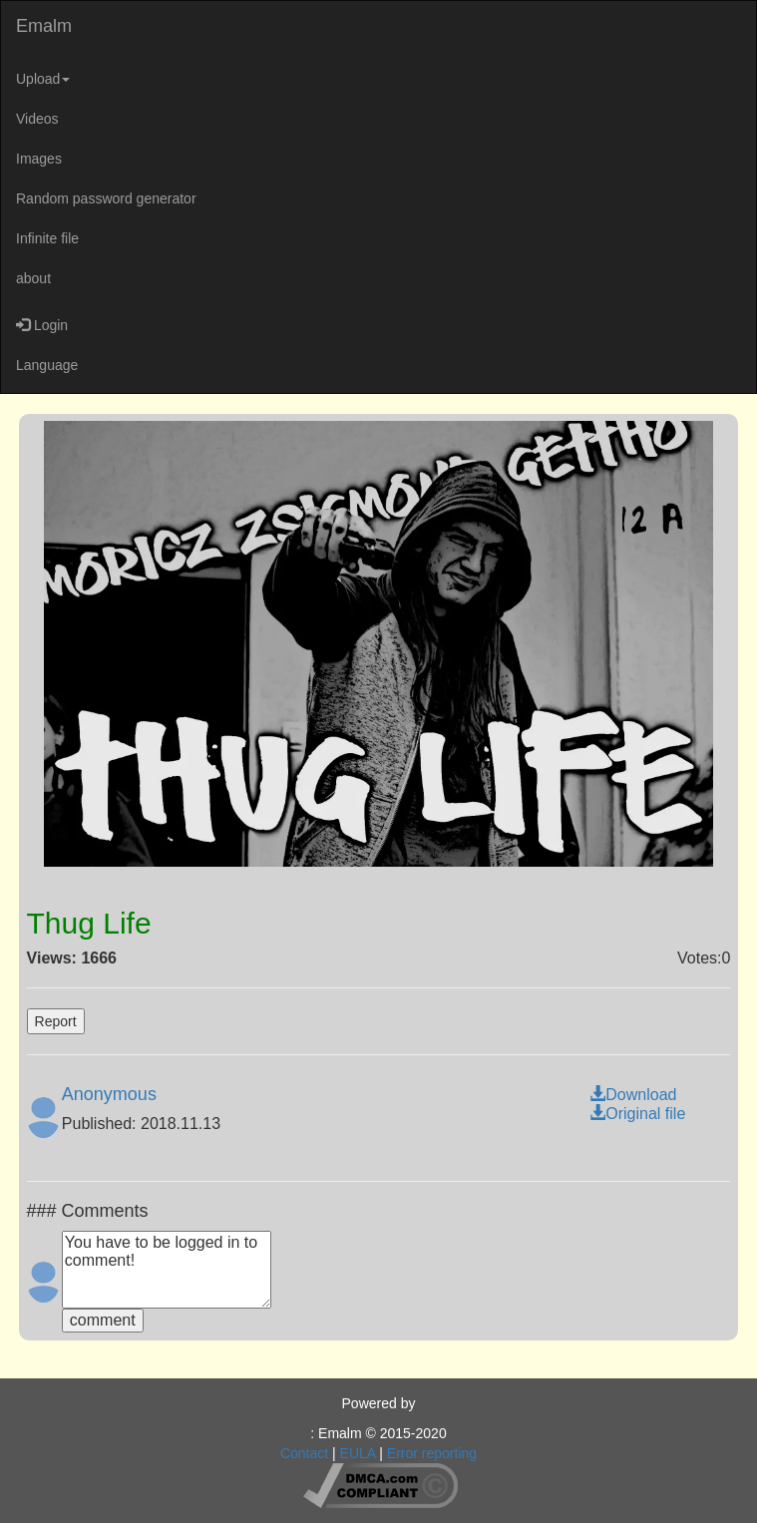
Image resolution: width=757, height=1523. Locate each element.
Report (56, 1021)
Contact (304, 1453)
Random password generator (106, 198)
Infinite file (47, 238)
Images (39, 159)
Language (47, 365)
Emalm (44, 26)
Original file (637, 1113)
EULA (358, 1453)
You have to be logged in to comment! (166, 1270)
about (33, 278)
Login (42, 325)
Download (632, 1094)
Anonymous (109, 1094)
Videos (37, 119)
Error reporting (432, 1453)
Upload (43, 79)
